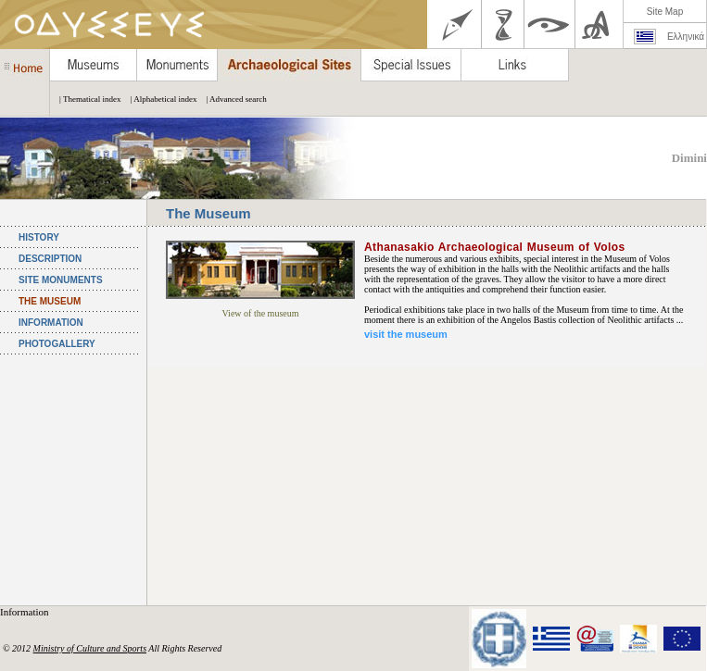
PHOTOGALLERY (57, 344)
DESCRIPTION (50, 259)
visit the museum (406, 334)
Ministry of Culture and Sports (89, 648)
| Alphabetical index (159, 99)
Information (25, 611)
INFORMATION (51, 322)
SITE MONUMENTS (61, 280)
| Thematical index (85, 99)
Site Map (665, 11)
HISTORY (39, 237)
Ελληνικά (685, 36)
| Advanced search (231, 99)
